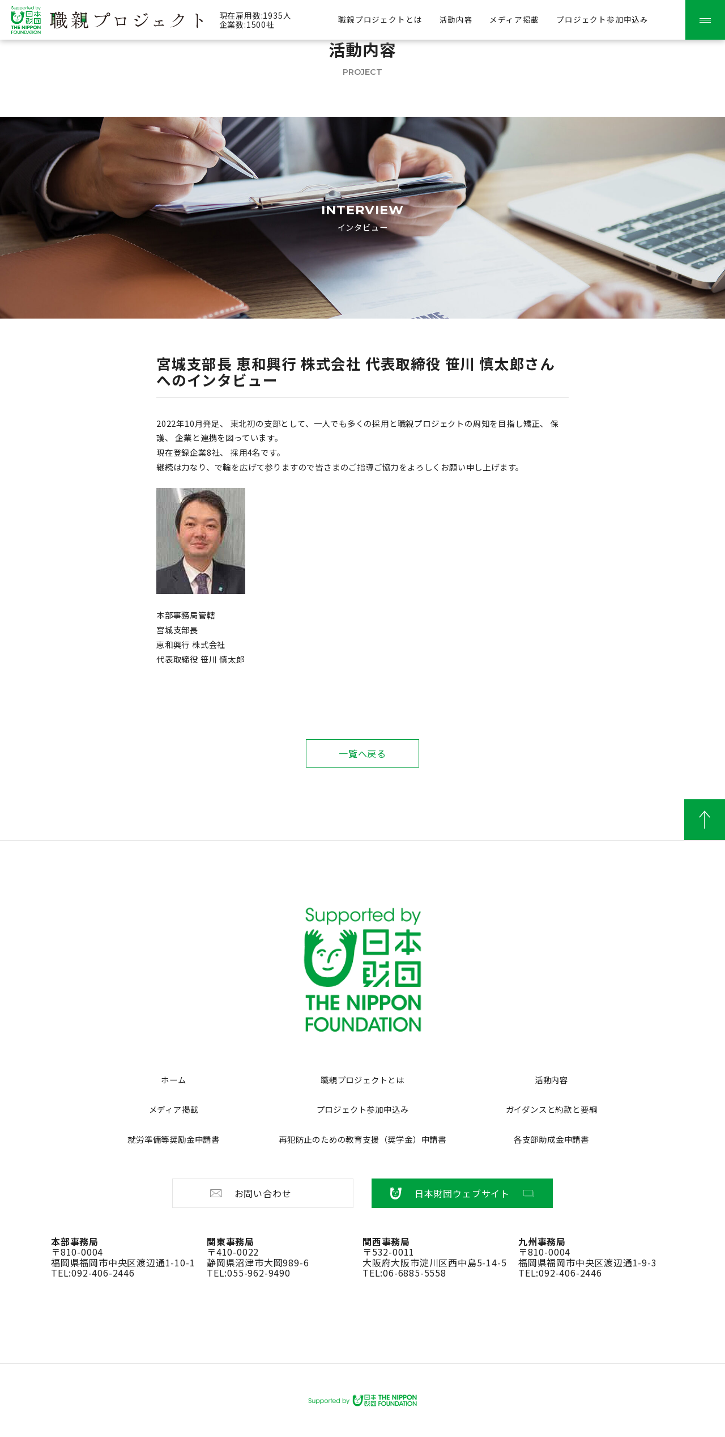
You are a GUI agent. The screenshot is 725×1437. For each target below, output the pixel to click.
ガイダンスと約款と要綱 (552, 1109)
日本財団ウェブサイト (462, 1193)
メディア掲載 (514, 19)
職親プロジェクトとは (380, 19)
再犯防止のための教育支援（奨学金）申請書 (362, 1139)
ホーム (173, 1080)
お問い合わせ (250, 1193)
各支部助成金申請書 (551, 1139)
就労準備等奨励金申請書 (173, 1139)
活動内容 (455, 19)
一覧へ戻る (362, 753)
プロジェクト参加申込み (602, 19)
